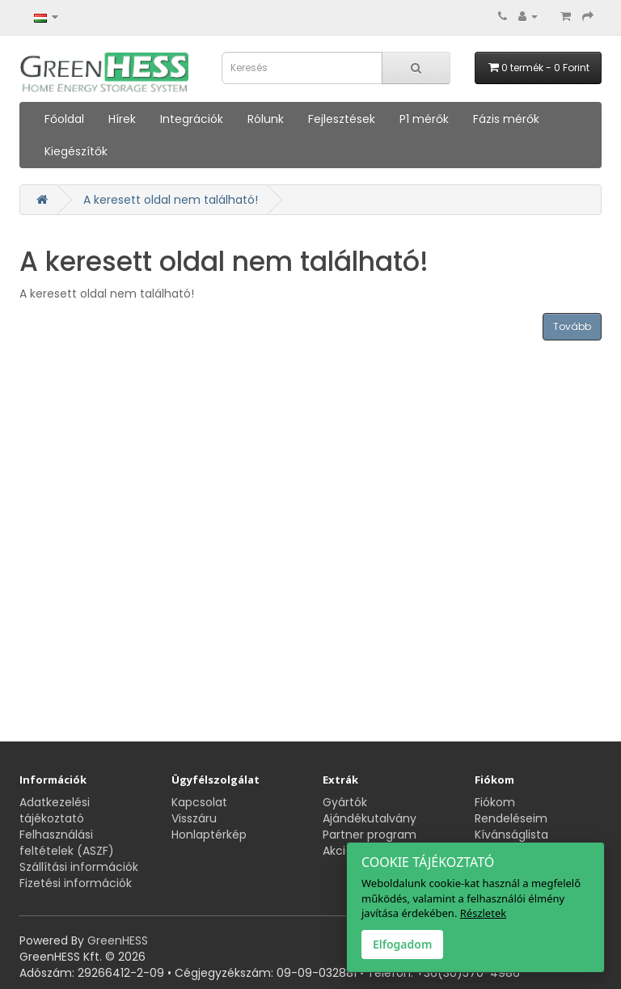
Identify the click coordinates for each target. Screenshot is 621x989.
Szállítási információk (78, 867)
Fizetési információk (75, 883)
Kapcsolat (199, 802)
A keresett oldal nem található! (170, 200)
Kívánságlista (511, 834)
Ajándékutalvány (369, 818)
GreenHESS (117, 940)
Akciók (340, 851)
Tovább (572, 326)
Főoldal (64, 119)
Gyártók (345, 802)
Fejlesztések (341, 119)
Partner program (369, 834)
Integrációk (191, 119)
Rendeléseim (511, 818)
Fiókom (495, 802)
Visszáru (194, 818)
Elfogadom (402, 944)
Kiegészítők (76, 151)
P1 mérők (424, 119)
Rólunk (265, 119)
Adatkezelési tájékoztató (54, 810)
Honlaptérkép (209, 834)
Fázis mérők (506, 119)
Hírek (122, 119)
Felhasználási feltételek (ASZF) (66, 842)
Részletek (483, 913)
